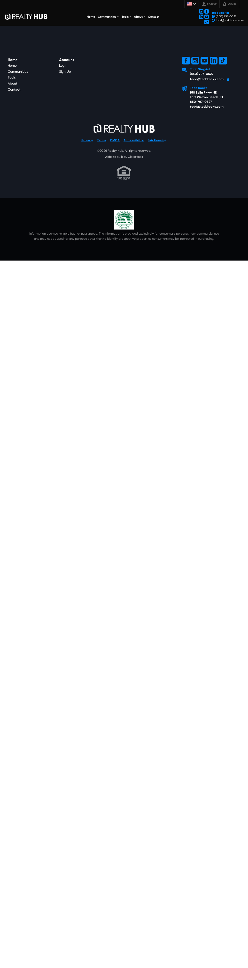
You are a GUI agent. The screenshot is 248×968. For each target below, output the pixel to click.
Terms (101, 140)
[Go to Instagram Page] (201, 11)
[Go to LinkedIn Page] (201, 17)
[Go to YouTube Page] (206, 17)
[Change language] (192, 4)
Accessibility (134, 140)
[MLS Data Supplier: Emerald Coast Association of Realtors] (124, 220)
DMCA (115, 140)
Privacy (87, 140)
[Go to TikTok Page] (206, 22)
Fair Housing (157, 140)
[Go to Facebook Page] (206, 11)
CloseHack (135, 157)
